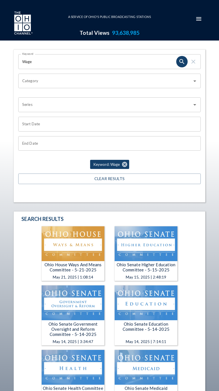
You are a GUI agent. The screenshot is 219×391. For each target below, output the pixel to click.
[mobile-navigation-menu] (198, 19)
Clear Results (109, 179)
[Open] (195, 81)
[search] (182, 61)
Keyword (28, 53)
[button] (109, 164)
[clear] (193, 61)
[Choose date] (107, 124)
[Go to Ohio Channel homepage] (22, 23)
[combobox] (105, 81)
